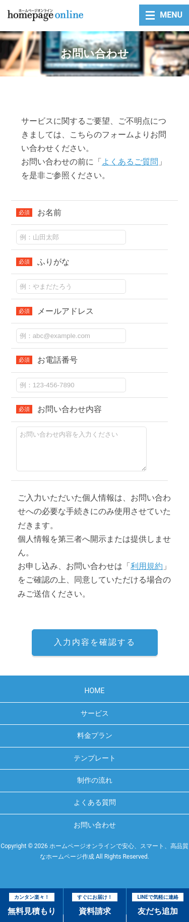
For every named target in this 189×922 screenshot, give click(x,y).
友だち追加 (157, 904)
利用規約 (147, 573)
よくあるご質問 (130, 161)
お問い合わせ (95, 832)
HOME (95, 698)
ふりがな (43, 262)
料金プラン (94, 743)
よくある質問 (95, 810)
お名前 (38, 212)
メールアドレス (55, 311)
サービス (95, 721)
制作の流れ (94, 788)
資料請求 (94, 904)
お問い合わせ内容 (59, 409)
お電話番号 (47, 360)
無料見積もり (32, 904)
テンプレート (95, 766)
